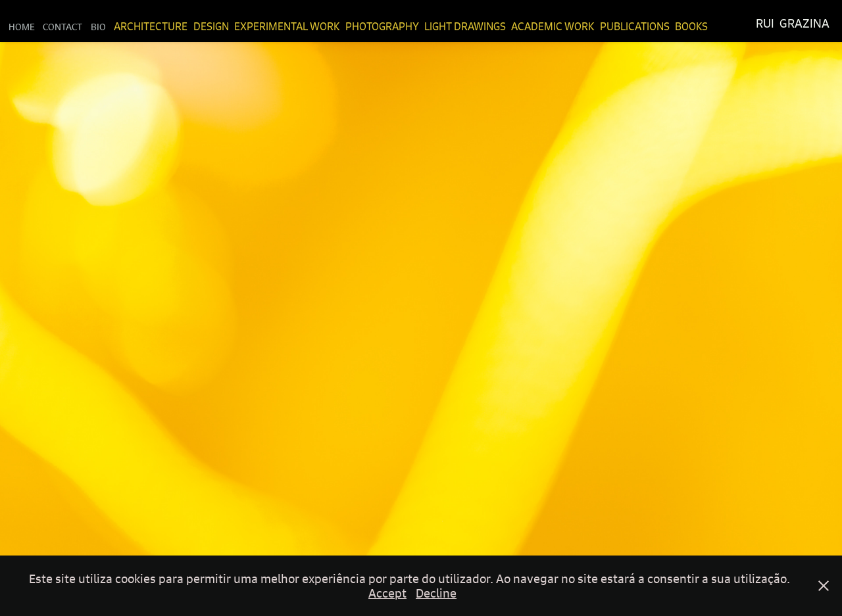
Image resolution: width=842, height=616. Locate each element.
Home (22, 26)
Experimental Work (286, 26)
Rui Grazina (793, 23)
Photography (382, 26)
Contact (62, 26)
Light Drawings (465, 26)
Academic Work (552, 26)
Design (211, 26)
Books (691, 26)
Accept (387, 593)
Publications (635, 26)
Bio (98, 26)
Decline (436, 593)
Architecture (150, 26)
